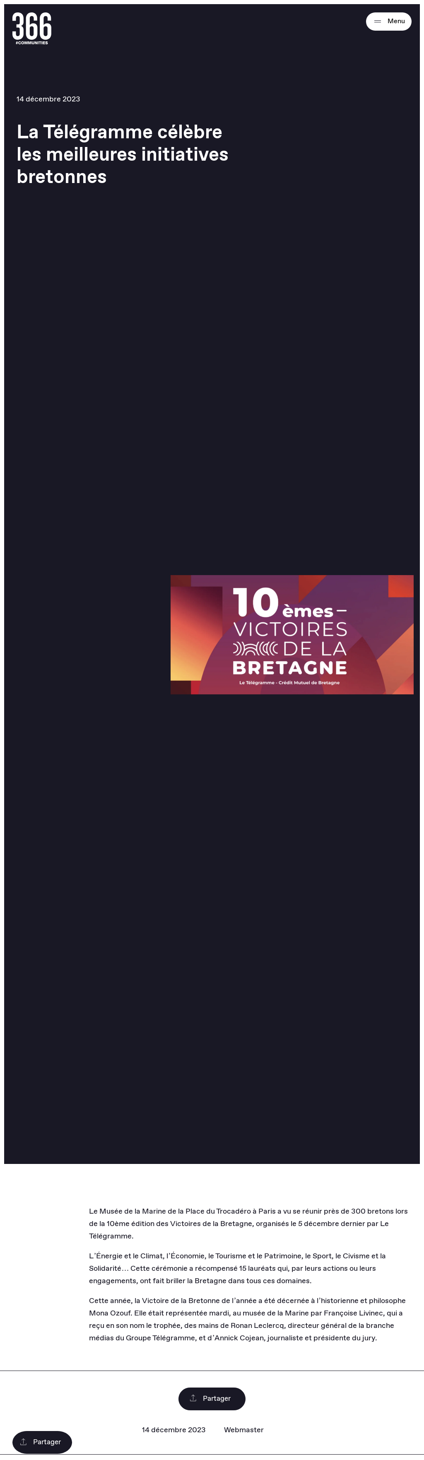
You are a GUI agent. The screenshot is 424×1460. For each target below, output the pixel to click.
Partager (210, 1399)
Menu (389, 22)
